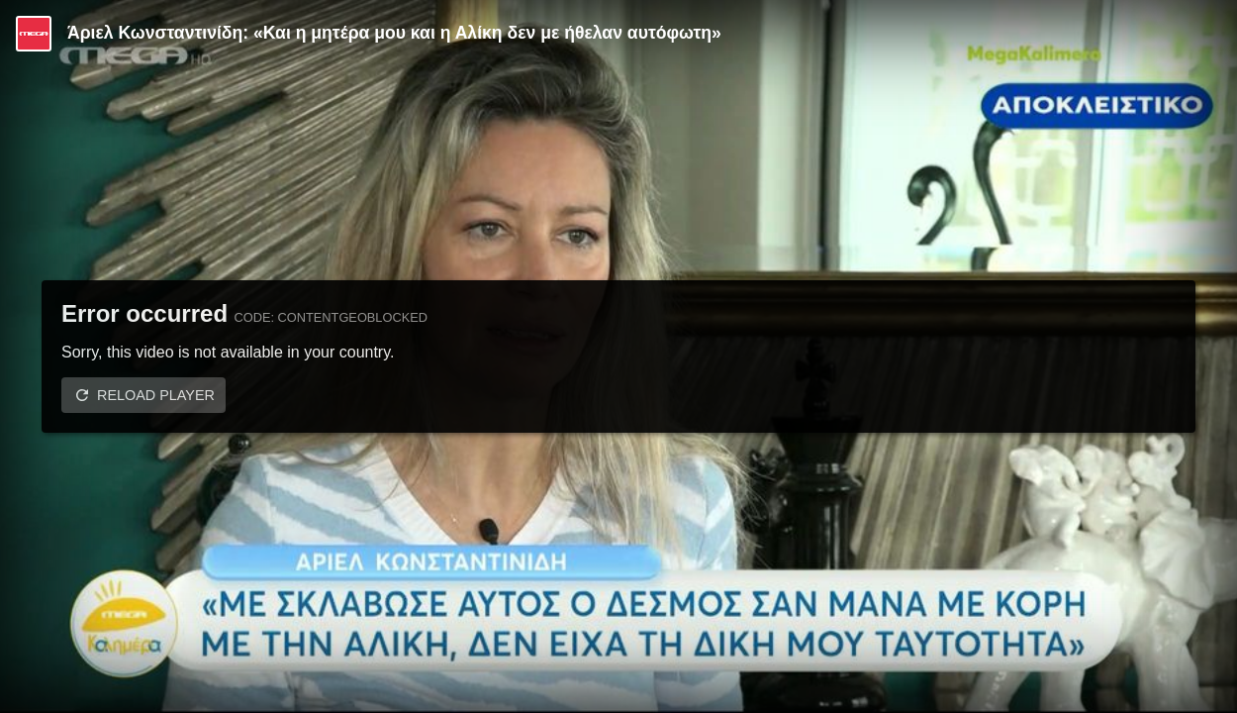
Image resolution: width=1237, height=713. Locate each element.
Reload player (156, 395)
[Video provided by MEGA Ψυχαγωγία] (33, 33)
